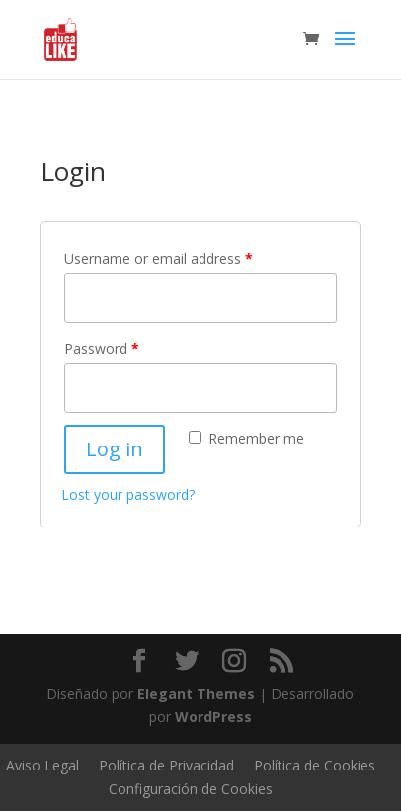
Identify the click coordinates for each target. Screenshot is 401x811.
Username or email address (158, 258)
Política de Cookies (314, 765)
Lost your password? (128, 494)
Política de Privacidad (166, 765)
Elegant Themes (196, 694)
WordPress (213, 716)
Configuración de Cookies (191, 788)
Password (101, 348)
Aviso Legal (42, 765)
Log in (114, 449)
